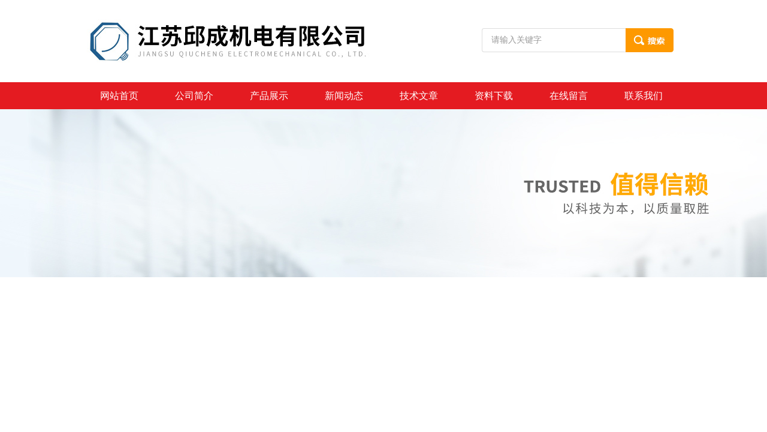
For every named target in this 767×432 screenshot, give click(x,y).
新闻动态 (344, 96)
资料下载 (494, 96)
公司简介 (194, 96)
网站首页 (119, 96)
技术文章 (419, 96)
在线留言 (568, 96)
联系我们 (643, 96)
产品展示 (269, 96)
